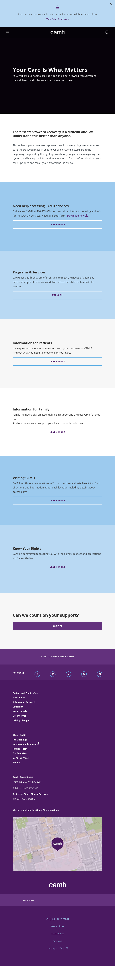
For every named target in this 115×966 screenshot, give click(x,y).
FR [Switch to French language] (67, 948)
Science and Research (24, 702)
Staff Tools (28, 900)
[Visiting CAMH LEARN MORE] (57, 501)
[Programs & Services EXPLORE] (57, 295)
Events (16, 762)
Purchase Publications (24, 744)
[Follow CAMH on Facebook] (37, 674)
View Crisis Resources (57, 19)
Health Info (19, 697)
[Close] (111, 4)
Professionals (20, 711)
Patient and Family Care (25, 693)
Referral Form (20, 748)
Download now (77, 215)
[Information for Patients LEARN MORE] (57, 361)
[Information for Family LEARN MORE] (57, 432)
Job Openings (20, 739)
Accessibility (57, 933)
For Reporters (20, 753)
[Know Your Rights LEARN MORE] (57, 567)
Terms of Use (57, 926)
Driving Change (21, 720)
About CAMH (20, 735)
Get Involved (19, 715)
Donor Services (21, 757)
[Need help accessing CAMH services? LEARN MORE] (57, 224)
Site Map (57, 940)
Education (18, 706)
